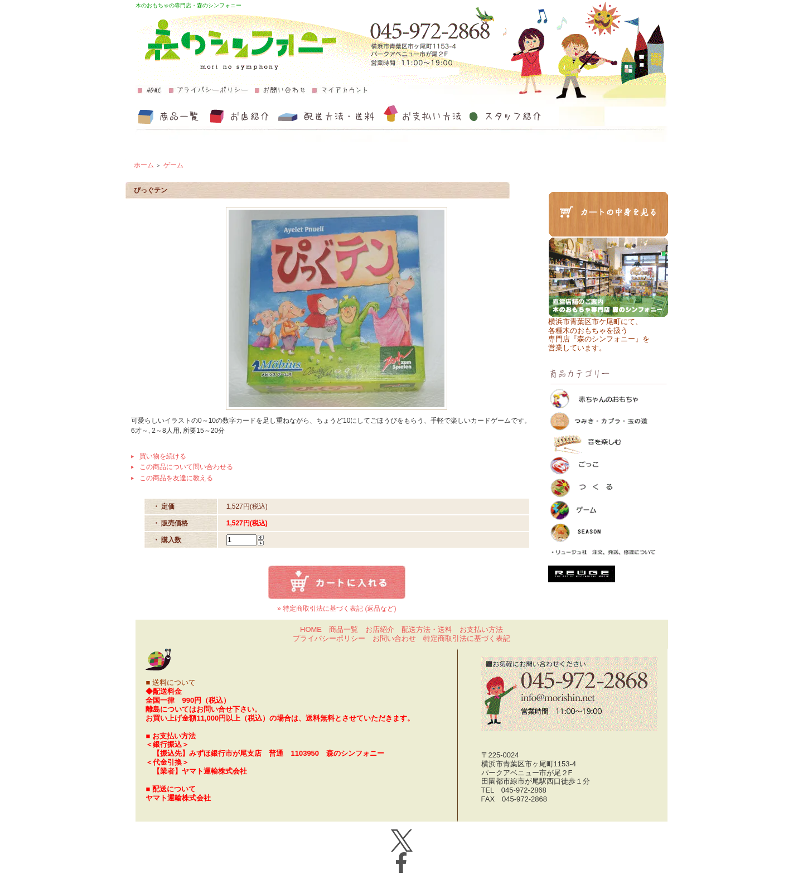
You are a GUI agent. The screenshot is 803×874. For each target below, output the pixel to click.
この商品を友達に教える (176, 478)
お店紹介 (379, 629)
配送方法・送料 (427, 629)
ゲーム (173, 165)
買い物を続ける (162, 456)
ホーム (144, 165)
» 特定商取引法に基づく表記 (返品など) (336, 608)
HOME (311, 629)
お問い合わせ (394, 638)
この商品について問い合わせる (186, 467)
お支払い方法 (481, 629)
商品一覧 (343, 629)
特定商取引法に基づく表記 (466, 638)
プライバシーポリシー (329, 638)
